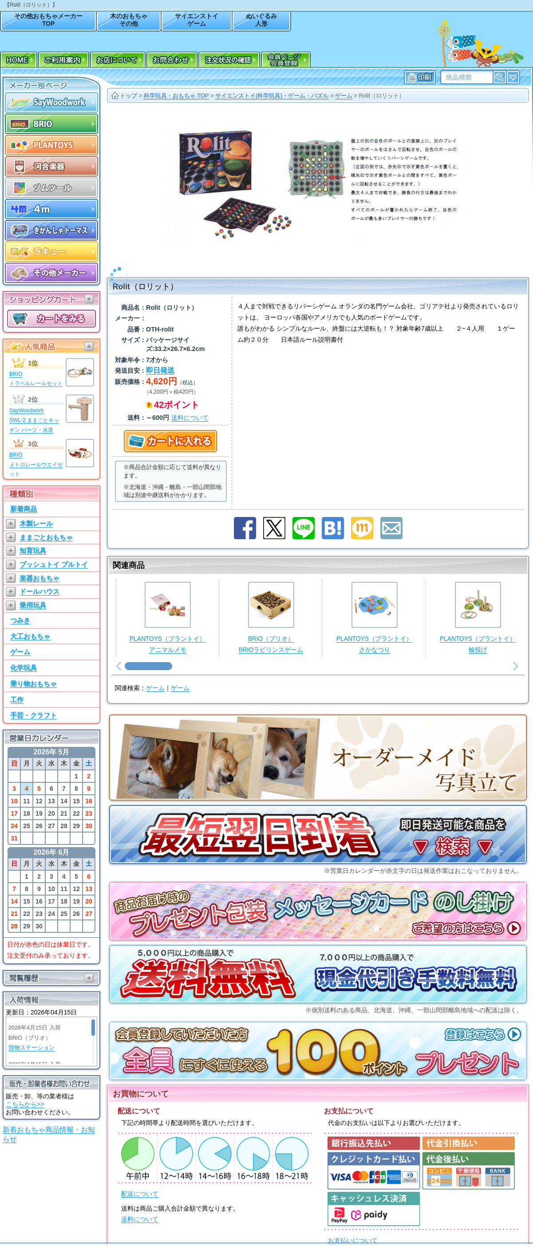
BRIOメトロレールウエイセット (36, 464)
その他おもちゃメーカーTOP (48, 19)
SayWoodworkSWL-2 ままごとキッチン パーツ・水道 (34, 420)
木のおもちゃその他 (128, 19)
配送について (139, 1182)
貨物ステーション (31, 1048)
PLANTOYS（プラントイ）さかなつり (374, 606)
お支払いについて (353, 1229)
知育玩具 (33, 550)
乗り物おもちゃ (33, 683)
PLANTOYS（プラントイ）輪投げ (478, 606)
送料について (139, 1207)
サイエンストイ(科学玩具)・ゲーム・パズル (272, 95)
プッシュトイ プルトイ (54, 564)
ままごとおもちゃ (46, 537)
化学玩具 (23, 667)
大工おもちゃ (30, 636)
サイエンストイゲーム (196, 19)
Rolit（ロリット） (382, 95)
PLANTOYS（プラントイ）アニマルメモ (167, 606)
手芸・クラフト (33, 715)
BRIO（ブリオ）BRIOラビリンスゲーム (271, 606)
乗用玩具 (33, 605)
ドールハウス (39, 591)
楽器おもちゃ (39, 578)
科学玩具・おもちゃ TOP (176, 95)
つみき (20, 620)
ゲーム (20, 651)
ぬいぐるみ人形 (261, 19)
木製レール (36, 523)
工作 (17, 699)
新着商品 (23, 509)
